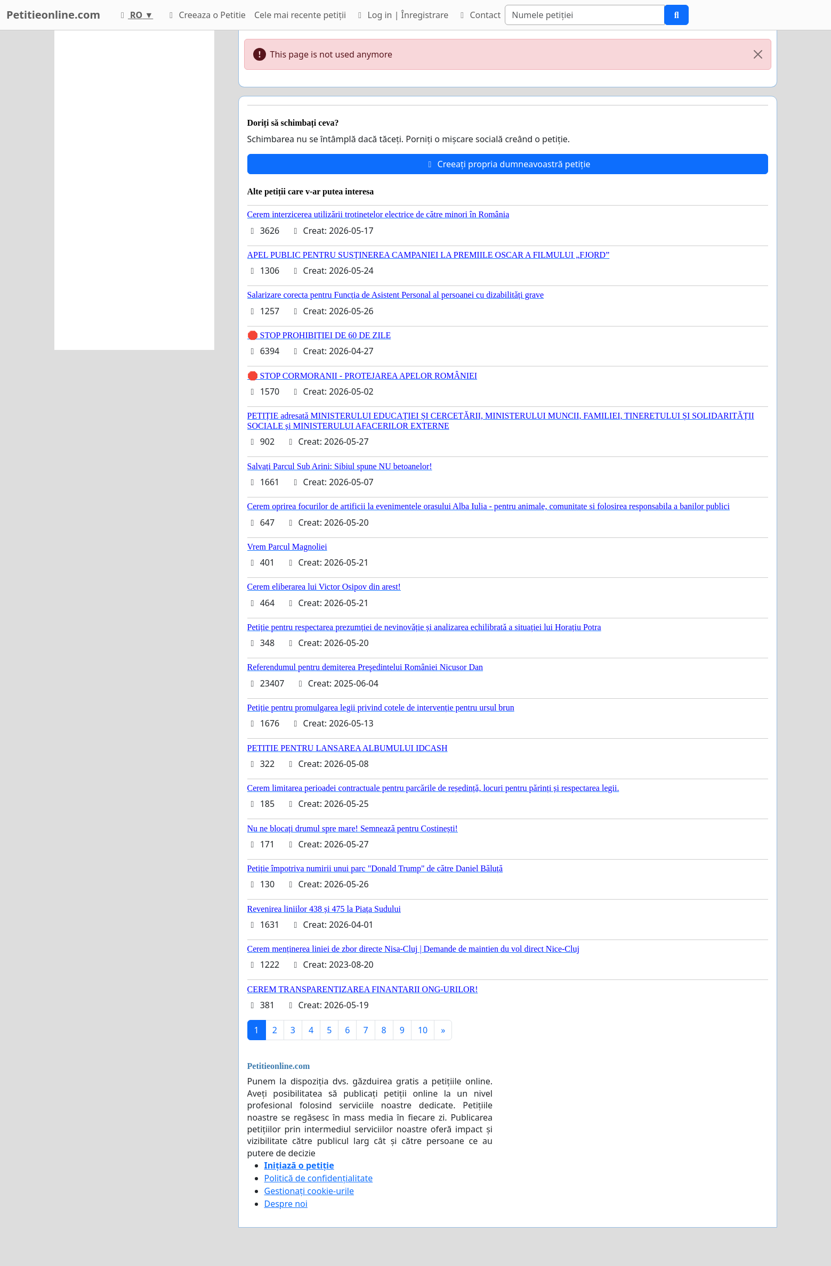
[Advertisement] (134, 190)
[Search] (585, 15)
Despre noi (286, 1204)
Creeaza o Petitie (206, 15)
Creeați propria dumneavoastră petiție (507, 164)
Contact (479, 15)
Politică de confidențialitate (318, 1178)
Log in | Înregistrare (401, 15)
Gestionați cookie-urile (309, 1191)
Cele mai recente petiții (300, 15)
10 (422, 1030)
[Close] (758, 54)
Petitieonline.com (53, 14)
